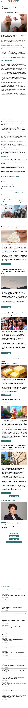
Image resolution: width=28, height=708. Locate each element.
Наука (20, 695)
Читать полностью (6, 263)
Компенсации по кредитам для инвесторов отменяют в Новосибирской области (14, 646)
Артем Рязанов (7, 363)
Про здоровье (14, 533)
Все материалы (3, 528)
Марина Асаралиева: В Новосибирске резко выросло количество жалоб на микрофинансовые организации (13, 523)
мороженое (6, 186)
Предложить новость (18, 190)
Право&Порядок (4, 651)
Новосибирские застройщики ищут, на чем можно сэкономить (13, 601)
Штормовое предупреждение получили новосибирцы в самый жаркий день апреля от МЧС (13, 271)
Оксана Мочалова (8, 228)
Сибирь (6, 184)
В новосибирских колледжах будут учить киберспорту (13, 665)
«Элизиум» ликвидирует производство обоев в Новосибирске (12, 608)
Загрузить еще (14, 496)
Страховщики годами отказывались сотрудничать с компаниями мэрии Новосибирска (13, 678)
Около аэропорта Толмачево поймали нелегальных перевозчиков (13, 653)
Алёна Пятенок (10, 12)
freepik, (17, 176)
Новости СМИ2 (4, 204)
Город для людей (14, 539)
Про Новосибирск (14, 536)
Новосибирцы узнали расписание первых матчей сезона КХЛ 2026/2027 (14, 690)
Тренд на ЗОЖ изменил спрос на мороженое (14, 227)
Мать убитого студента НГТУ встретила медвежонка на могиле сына (7, 200)
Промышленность (18, 599)
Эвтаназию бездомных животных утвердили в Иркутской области (14, 659)
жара (10, 186)
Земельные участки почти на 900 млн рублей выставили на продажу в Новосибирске (14, 627)
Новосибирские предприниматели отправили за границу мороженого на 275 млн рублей (13, 400)
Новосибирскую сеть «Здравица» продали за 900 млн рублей (13, 621)
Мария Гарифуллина (8, 451)
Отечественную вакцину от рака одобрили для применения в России (12, 697)
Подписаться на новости (19, 192)
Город (3, 638)
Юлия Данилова (7, 315)
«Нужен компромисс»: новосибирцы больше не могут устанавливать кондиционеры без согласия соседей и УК (14, 447)
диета (13, 186)
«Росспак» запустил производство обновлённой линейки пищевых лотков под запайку (14, 614)
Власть (6, 599)
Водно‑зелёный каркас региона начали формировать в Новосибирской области (14, 684)
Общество (7, 594)
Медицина (7, 669)
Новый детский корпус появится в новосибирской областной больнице (13, 671)
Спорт (11, 638)
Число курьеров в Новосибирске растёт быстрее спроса (14, 595)
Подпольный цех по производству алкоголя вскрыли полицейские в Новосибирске (20, 200)
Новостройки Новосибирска (14, 542)
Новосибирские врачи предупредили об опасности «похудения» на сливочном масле (12, 359)
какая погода (18, 171)
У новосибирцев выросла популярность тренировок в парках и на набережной (13, 640)
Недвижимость (11, 599)
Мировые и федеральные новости (12, 695)
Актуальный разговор (8, 500)
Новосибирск (11, 184)
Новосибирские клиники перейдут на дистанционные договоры (13, 633)
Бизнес (3, 594)
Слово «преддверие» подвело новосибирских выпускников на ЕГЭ (12, 589)
